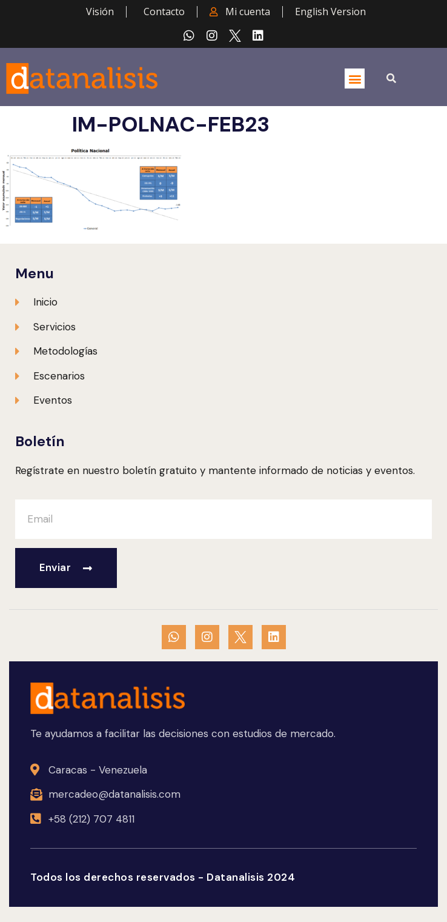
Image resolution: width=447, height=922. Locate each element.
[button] (355, 78)
